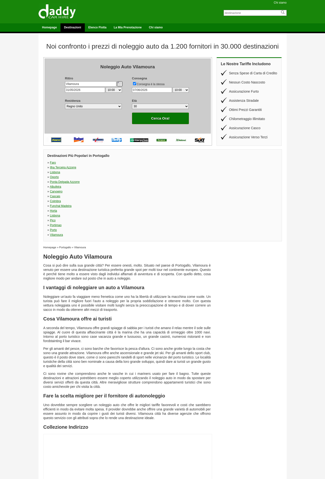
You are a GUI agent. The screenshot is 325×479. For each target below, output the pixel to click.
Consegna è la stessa (151, 84)
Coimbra (55, 172)
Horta (165, 172)
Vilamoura (225, 177)
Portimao (112, 177)
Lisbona (167, 162)
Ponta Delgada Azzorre (65, 167)
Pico (52, 177)
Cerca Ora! (160, 118)
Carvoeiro (168, 167)
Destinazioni (72, 27)
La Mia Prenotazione (128, 27)
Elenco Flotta (97, 27)
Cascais (224, 167)
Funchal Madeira (116, 172)
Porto (165, 177)
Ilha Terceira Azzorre (119, 162)
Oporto (223, 162)
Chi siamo (280, 2)
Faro (53, 162)
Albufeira (111, 167)
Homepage (49, 27)
